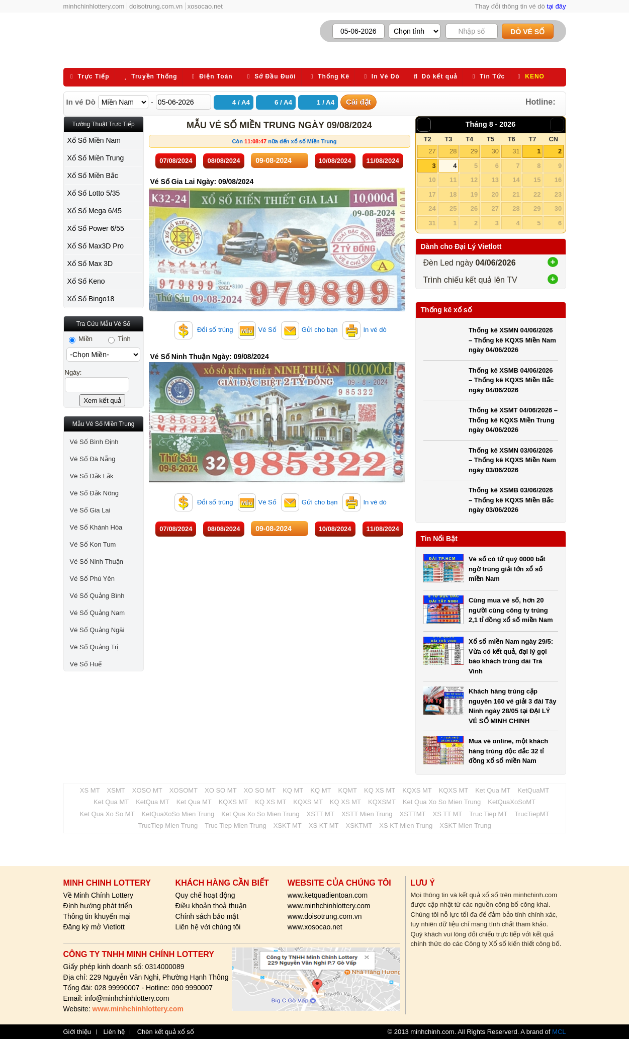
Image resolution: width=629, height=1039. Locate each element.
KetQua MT (152, 802)
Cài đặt (358, 102)
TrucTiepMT (531, 814)
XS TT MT (448, 814)
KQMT (347, 790)
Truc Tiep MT (488, 814)
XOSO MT (147, 790)
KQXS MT (417, 790)
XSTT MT (320, 814)
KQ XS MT (379, 790)
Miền (81, 338)
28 (453, 151)
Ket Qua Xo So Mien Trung (442, 802)
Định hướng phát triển (97, 906)
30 (494, 151)
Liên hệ (114, 1031)
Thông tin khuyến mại (97, 916)
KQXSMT (382, 802)
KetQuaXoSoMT (511, 802)
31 (515, 151)
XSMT (116, 790)
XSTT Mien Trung (367, 814)
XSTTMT (413, 814)
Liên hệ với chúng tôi (208, 927)
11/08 (383, 160)
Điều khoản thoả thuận (211, 906)
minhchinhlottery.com (94, 6)
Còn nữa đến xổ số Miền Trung (284, 141)
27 (431, 151)
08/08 (223, 160)
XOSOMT (183, 790)
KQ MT (293, 790)
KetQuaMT (533, 790)
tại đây (556, 6)
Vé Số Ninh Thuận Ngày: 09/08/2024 (209, 357)
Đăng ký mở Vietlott (94, 927)
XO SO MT (221, 790)
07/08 (175, 160)
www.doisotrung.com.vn (325, 916)
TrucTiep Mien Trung (168, 825)
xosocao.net (205, 6)
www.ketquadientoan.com (328, 895)
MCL (559, 1031)
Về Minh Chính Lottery (98, 895)
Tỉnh (119, 338)
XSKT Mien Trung (465, 825)
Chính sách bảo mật (207, 916)
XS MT (90, 790)
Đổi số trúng (203, 329)
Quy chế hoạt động (205, 895)
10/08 (335, 160)
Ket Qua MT (492, 790)
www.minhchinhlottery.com (329, 906)
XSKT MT (288, 825)
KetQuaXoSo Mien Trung (178, 814)
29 (474, 151)
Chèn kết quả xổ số (165, 1031)
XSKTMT (359, 825)
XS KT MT (324, 825)
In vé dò (364, 329)
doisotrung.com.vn (156, 6)
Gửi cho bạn (309, 329)
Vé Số (257, 329)
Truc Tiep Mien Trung (235, 825)
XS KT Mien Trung (405, 825)
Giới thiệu (77, 1031)
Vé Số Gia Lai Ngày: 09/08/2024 (202, 182)
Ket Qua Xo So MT (107, 814)
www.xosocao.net (315, 927)
